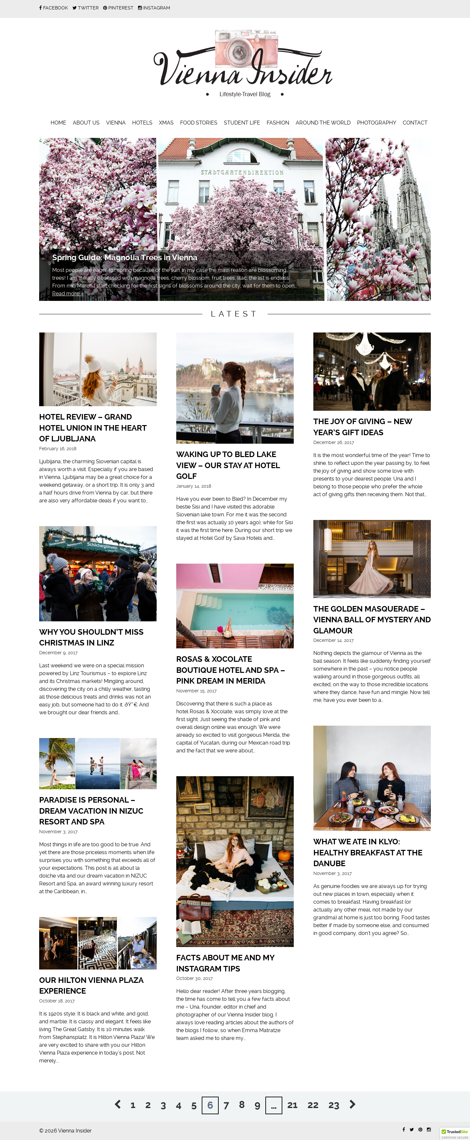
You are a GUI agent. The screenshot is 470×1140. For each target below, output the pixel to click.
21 (292, 1104)
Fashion (278, 123)
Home (58, 123)
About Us (86, 123)
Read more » (68, 293)
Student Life (242, 123)
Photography (376, 123)
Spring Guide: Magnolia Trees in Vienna (124, 257)
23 (333, 1104)
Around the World (323, 123)
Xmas (166, 123)
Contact (415, 123)
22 (313, 1104)
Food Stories (198, 123)
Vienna (116, 123)
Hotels (142, 123)
